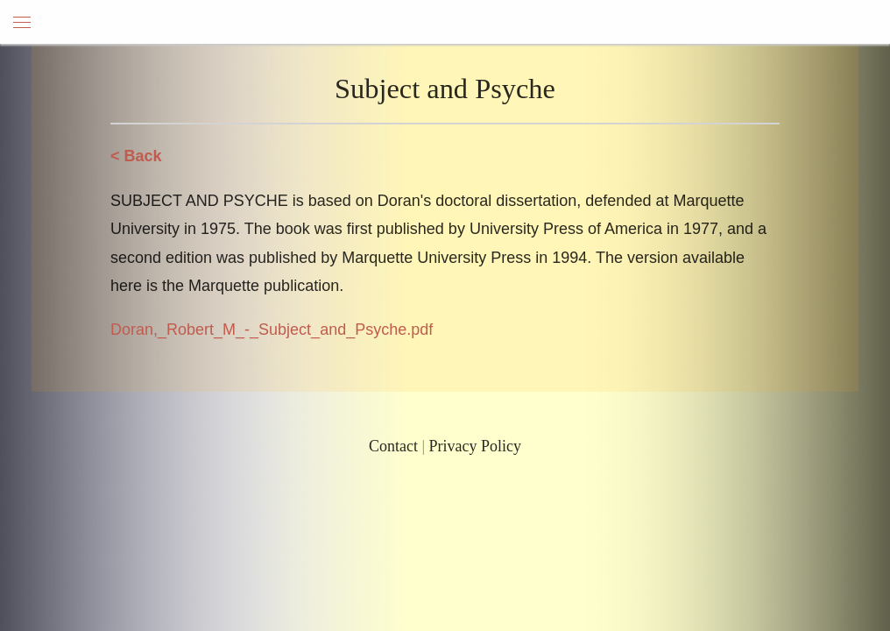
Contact (393, 446)
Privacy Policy (475, 446)
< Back (136, 156)
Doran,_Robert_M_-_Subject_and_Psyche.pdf (271, 329)
